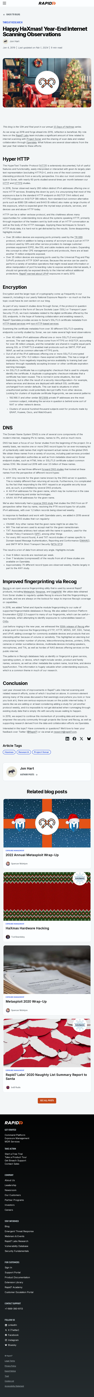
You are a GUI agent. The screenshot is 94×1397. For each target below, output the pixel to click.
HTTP (43, 165)
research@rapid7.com (65, 731)
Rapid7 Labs (22, 135)
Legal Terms (10, 1361)
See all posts (47, 1101)
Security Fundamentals (17, 1251)
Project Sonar (34, 139)
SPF (37, 534)
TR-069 (78, 237)
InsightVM (56, 591)
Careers (9, 1210)
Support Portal (12, 1272)
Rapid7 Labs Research (16, 1241)
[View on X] (81, 738)
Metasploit (29, 591)
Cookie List (9, 1381)
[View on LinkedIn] (67, 739)
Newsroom (10, 1190)
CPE (20, 614)
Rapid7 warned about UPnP (34, 273)
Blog (7, 1226)
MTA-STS (56, 544)
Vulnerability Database (16, 1246)
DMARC (84, 540)
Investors (10, 1205)
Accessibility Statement (14, 1386)
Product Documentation (17, 1277)
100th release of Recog (72, 626)
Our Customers (13, 1195)
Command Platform (15, 1135)
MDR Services (12, 1141)
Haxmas (9, 752)
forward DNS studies (53, 469)
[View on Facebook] (74, 739)
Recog (6, 588)
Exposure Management (17, 1138)
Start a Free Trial (14, 1154)
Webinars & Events (14, 1236)
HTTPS (18, 183)
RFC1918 (43, 397)
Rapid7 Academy (13, 1287)
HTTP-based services (14, 323)
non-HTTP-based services (45, 323)
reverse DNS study (43, 503)
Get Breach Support (15, 1160)
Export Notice (10, 1371)
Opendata (31, 142)
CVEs (5, 621)
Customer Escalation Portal (19, 1292)
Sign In (8, 1267)
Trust (7, 1376)
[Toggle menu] (4, 3)
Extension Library (14, 1282)
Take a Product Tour (16, 1157)
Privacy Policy (10, 1366)
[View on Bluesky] (89, 738)
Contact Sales (12, 1163)
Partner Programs (14, 1200)
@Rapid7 (32, 731)
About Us (10, 1180)
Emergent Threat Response (19, 1231)
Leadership (10, 1185)
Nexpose (40, 591)
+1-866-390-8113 (14, 1308)
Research (24, 752)
